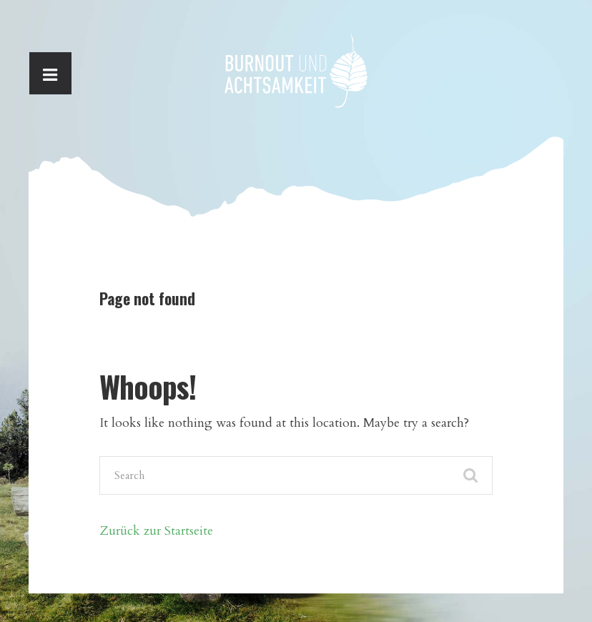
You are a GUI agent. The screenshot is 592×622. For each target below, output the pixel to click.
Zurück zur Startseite (156, 530)
